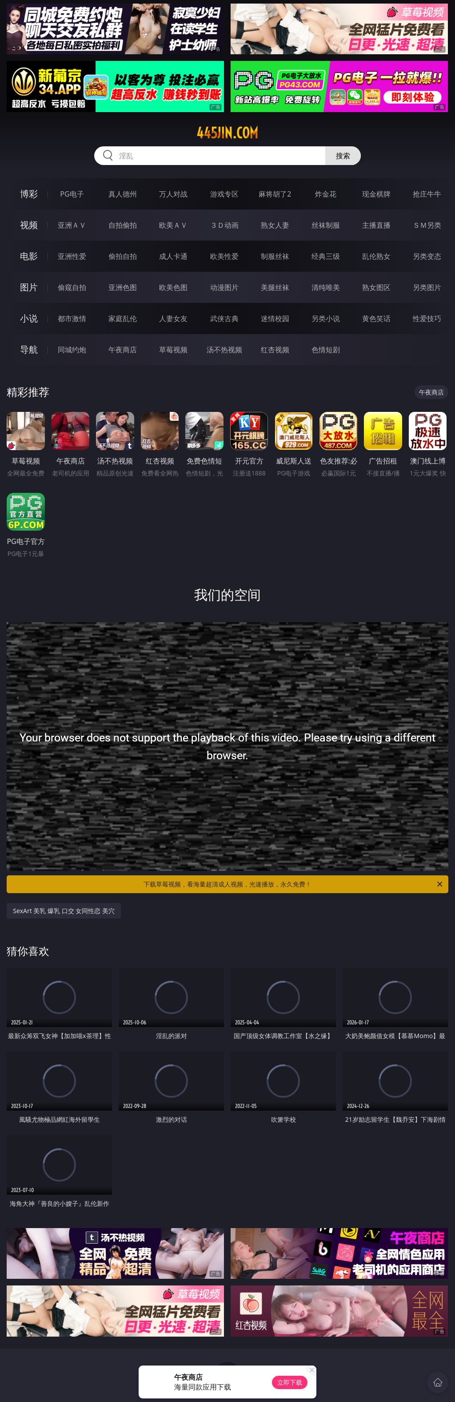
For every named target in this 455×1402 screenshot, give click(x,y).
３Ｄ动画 (224, 225)
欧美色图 (173, 287)
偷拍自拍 (122, 256)
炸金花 (325, 194)
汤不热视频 (224, 350)
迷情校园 (275, 318)
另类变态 (427, 256)
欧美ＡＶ (173, 225)
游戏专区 (224, 194)
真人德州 (122, 194)
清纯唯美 (325, 287)
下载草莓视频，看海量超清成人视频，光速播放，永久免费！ (294, 884)
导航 (29, 349)
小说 (29, 318)
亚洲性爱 (72, 256)
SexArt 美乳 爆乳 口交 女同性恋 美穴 (64, 910)
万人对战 (173, 194)
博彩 (29, 194)
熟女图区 (376, 287)
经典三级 (325, 256)
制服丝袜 (275, 256)
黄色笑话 (376, 318)
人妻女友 (173, 318)
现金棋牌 (376, 194)
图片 (29, 287)
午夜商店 (122, 350)
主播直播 (376, 225)
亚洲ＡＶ (72, 225)
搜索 (343, 156)
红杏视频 (275, 350)
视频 (29, 225)
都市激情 (72, 318)
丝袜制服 (325, 225)
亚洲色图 (122, 287)
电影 (29, 256)
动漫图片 (224, 287)
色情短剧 (325, 350)
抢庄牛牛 (427, 194)
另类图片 (427, 287)
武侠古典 (224, 318)
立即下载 (289, 1382)
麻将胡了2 (275, 194)
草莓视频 (173, 350)
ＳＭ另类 (427, 225)
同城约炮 (72, 350)
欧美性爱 (224, 256)
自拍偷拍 (122, 225)
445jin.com (227, 133)
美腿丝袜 (275, 287)
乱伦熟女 (376, 256)
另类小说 (325, 318)
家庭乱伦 (122, 318)
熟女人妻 (275, 225)
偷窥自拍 (72, 287)
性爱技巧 (427, 318)
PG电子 (72, 194)
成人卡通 (173, 256)
